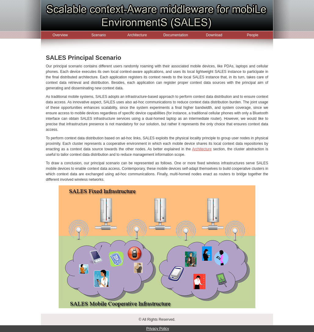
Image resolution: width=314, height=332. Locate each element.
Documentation (175, 35)
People (252, 35)
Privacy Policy (157, 329)
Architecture (137, 35)
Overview (60, 35)
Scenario (98, 35)
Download (214, 35)
